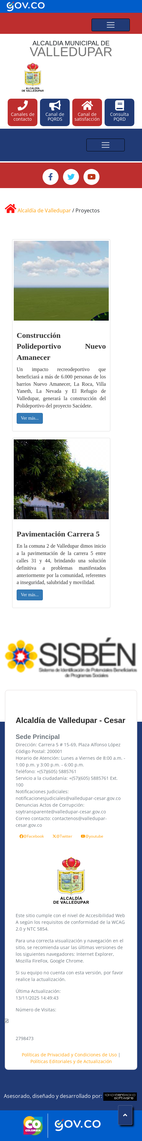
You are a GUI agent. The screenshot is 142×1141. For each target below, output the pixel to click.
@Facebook (32, 836)
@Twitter (62, 836)
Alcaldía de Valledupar (44, 210)
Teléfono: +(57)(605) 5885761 (46, 771)
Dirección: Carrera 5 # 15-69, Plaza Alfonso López (68, 745)
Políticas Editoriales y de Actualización (71, 1061)
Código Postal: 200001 (39, 751)
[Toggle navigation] (110, 25)
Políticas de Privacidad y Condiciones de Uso (70, 1055)
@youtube (92, 836)
